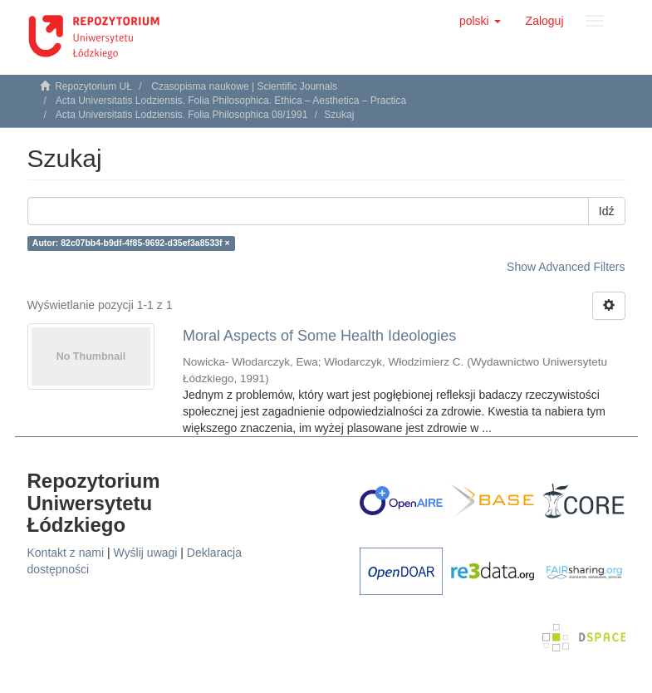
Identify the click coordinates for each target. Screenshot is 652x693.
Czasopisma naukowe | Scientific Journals (244, 86)
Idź (607, 211)
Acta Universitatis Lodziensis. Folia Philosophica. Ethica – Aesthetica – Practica (231, 100)
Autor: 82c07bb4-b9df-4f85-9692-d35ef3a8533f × (131, 243)
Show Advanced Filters (566, 266)
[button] (480, 21)
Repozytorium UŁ (93, 86)
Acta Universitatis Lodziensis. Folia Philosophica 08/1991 (182, 114)
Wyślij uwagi (146, 552)
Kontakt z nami (66, 552)
